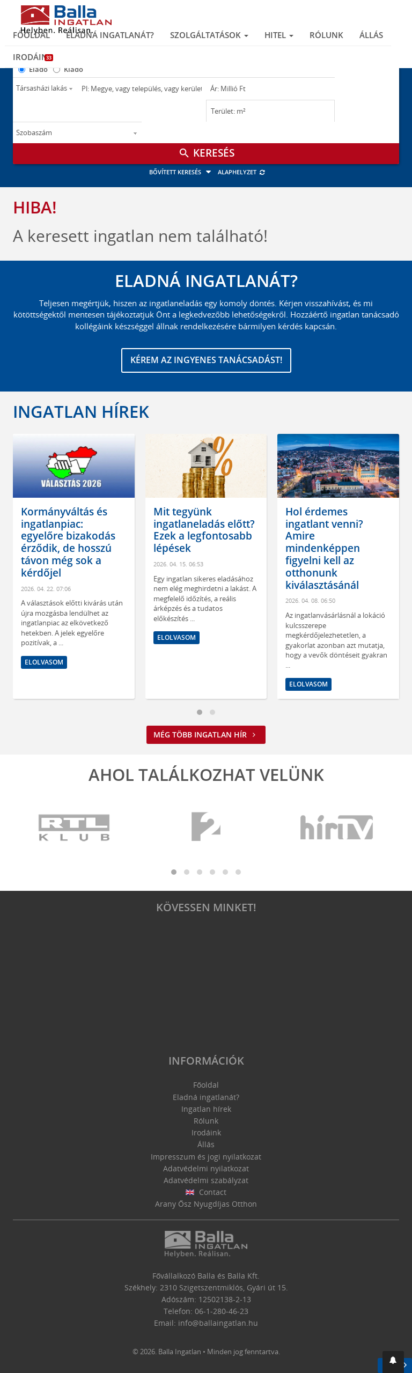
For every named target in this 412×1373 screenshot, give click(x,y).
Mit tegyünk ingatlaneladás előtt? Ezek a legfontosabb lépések (204, 530)
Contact (206, 1192)
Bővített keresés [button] (181, 172)
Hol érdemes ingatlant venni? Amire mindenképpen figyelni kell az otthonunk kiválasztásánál (324, 548)
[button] (393, 1362)
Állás (371, 34)
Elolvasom (44, 662)
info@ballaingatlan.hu (218, 1323)
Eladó (38, 69)
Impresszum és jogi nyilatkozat (206, 1156)
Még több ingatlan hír (206, 734)
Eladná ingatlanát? (110, 34)
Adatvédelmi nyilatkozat (206, 1168)
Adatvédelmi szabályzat (206, 1180)
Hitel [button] (278, 34)
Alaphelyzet (242, 172)
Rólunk (326, 34)
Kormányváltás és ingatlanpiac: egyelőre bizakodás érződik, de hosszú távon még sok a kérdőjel (68, 542)
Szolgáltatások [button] (209, 34)
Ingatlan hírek (81, 411)
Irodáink (33, 56)
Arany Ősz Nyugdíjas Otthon (206, 1204)
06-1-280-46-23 (221, 1311)
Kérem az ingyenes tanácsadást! (206, 360)
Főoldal (31, 34)
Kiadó (73, 69)
